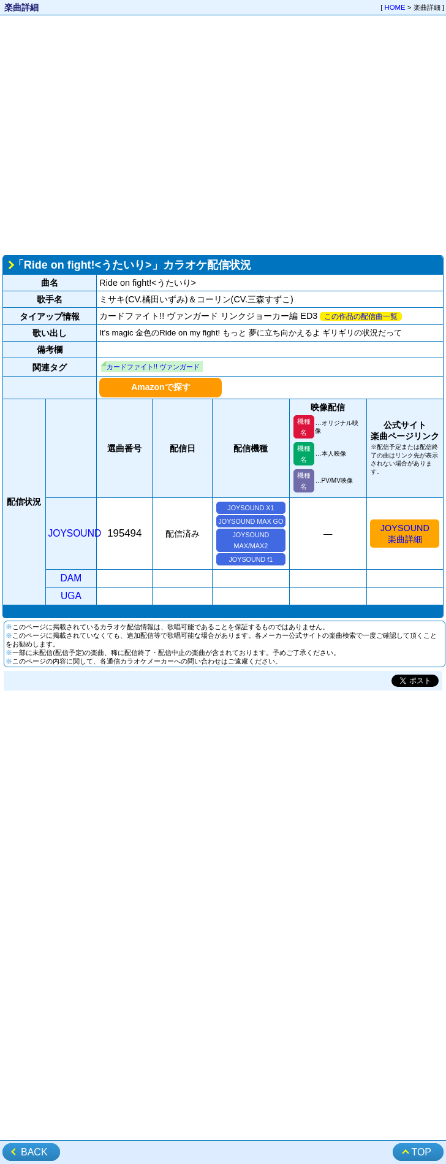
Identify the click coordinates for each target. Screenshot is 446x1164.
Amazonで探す (160, 387)
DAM (71, 578)
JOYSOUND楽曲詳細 (404, 533)
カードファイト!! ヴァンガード (153, 366)
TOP (421, 1152)
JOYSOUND (75, 533)
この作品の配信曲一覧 (361, 316)
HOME (395, 7)
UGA (71, 596)
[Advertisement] (115, 134)
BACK (34, 1152)
